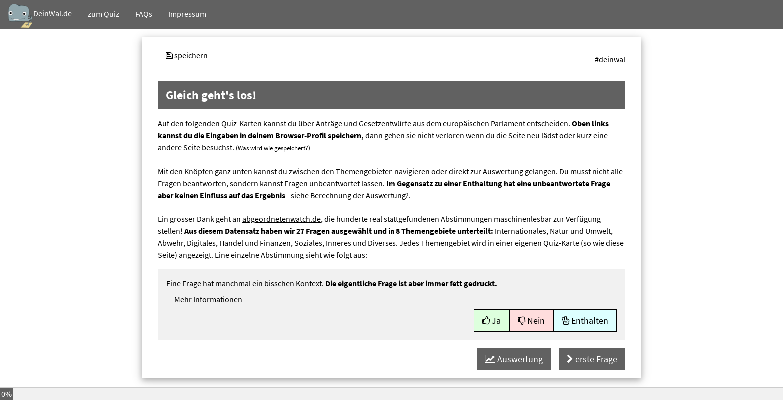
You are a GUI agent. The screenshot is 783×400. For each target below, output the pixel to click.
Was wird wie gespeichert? (273, 148)
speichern (187, 55)
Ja (491, 320)
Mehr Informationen (208, 299)
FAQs (143, 14)
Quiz (103, 14)
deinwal (612, 59)
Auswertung (514, 359)
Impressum (187, 14)
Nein (531, 320)
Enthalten (585, 320)
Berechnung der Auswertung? (359, 195)
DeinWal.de (40, 16)
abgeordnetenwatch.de (281, 219)
